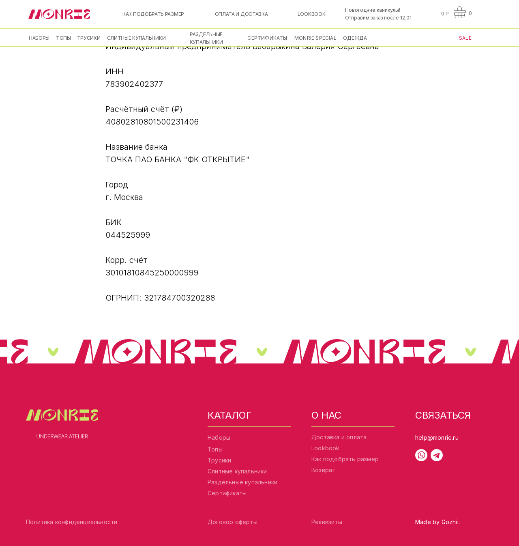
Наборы (219, 437)
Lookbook (325, 448)
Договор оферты (232, 521)
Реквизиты (326, 521)
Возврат (323, 469)
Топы (215, 449)
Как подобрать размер (345, 459)
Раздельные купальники (242, 482)
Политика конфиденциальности (71, 521)
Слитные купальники (237, 471)
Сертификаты (227, 493)
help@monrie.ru (437, 437)
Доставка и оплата (339, 437)
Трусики (219, 460)
